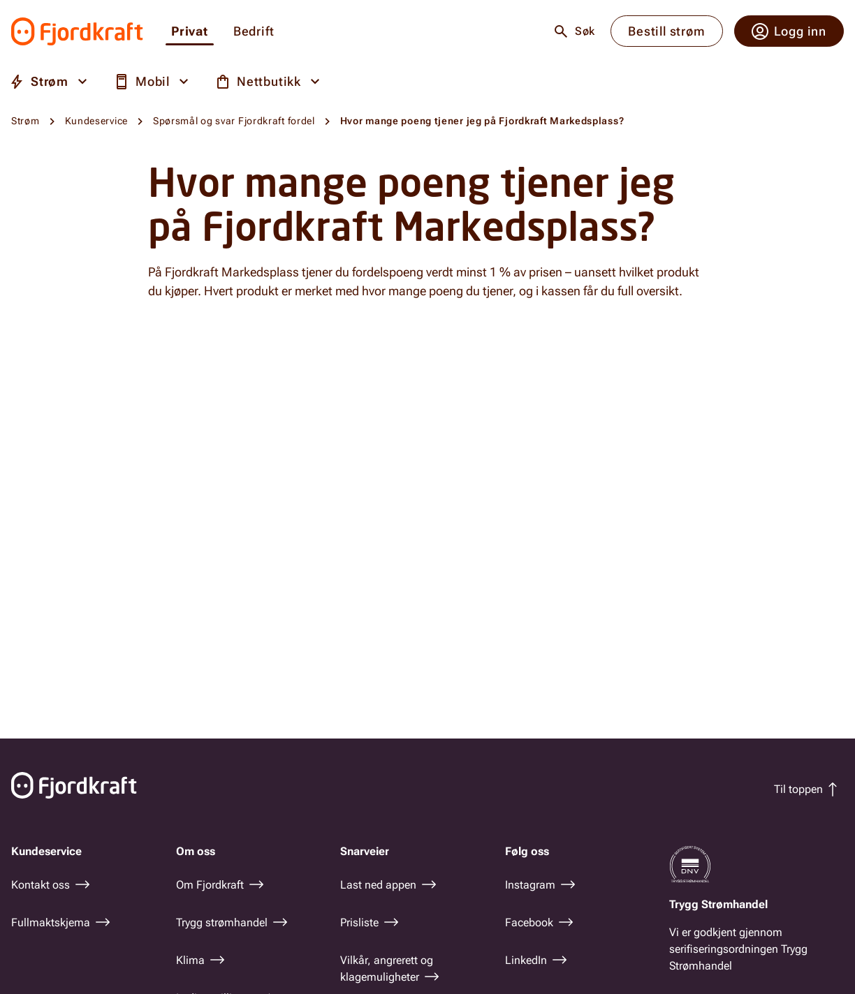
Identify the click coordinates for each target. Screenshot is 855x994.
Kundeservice (96, 120)
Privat (189, 31)
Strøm (25, 120)
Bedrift (254, 31)
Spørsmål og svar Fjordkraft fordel (234, 120)
